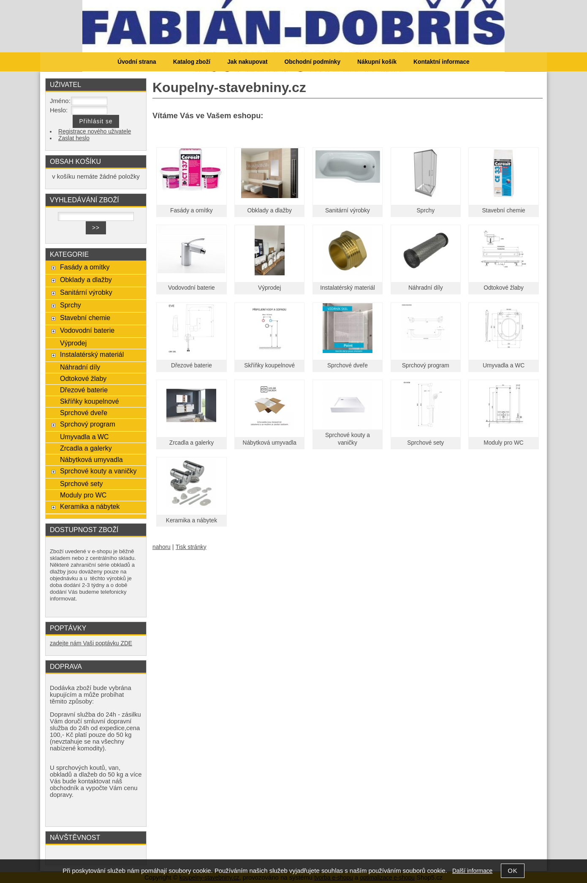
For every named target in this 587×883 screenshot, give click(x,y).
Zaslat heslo (74, 138)
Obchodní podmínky (312, 62)
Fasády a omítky (191, 210)
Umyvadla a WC (503, 365)
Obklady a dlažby (269, 210)
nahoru (161, 547)
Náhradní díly (425, 288)
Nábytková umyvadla (269, 443)
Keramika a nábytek (191, 520)
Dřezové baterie (191, 365)
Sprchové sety (425, 443)
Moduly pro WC (504, 443)
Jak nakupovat (247, 62)
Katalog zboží (191, 62)
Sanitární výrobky (347, 210)
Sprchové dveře (347, 365)
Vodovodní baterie (191, 288)
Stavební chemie (503, 210)
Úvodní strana (136, 62)
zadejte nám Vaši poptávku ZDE (91, 643)
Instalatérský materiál (347, 288)
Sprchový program (425, 365)
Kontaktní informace (441, 62)
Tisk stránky (191, 547)
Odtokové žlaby (504, 288)
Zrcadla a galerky (191, 443)
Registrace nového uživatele (94, 131)
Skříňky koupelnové (269, 365)
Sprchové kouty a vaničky (98, 471)
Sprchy (425, 210)
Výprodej (269, 288)
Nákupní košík (377, 62)
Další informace (472, 871)
